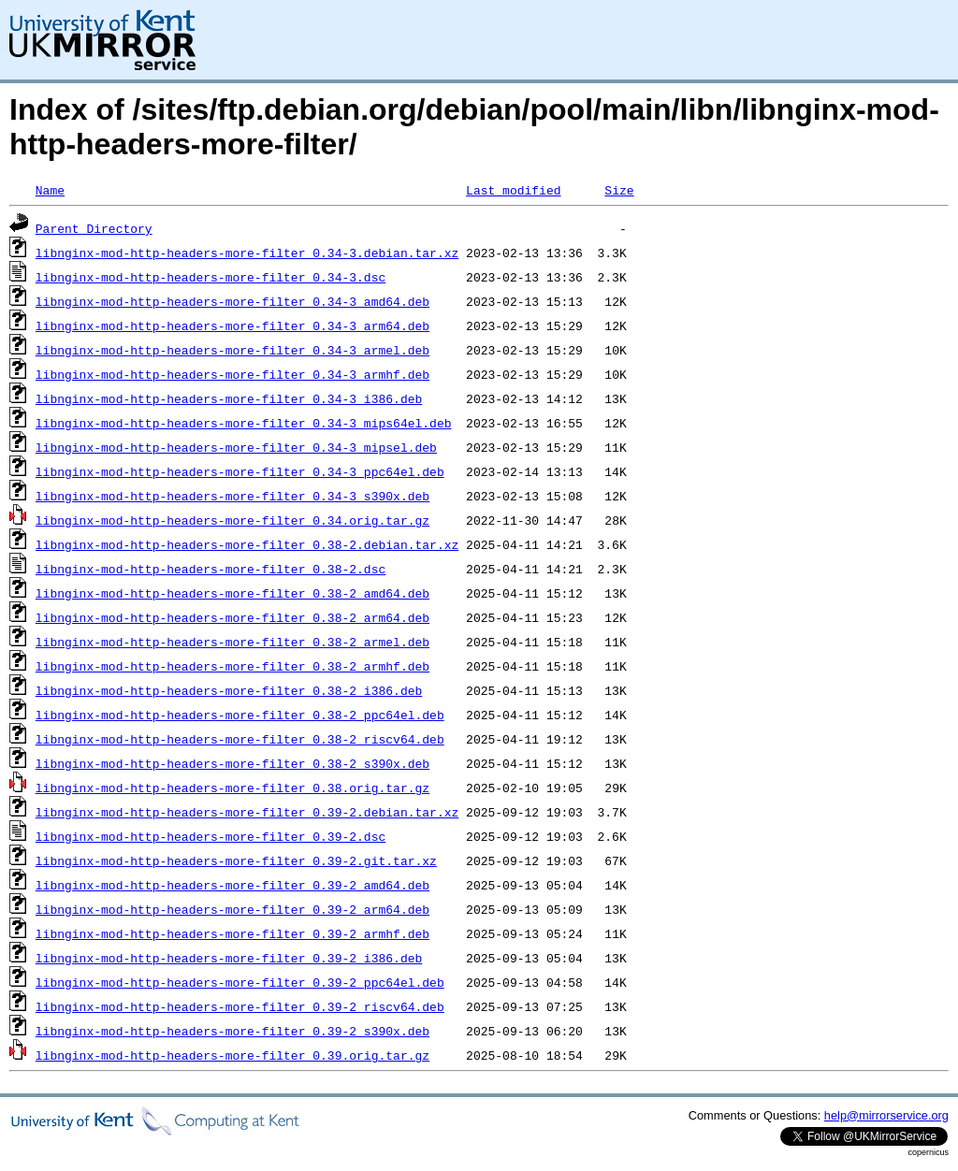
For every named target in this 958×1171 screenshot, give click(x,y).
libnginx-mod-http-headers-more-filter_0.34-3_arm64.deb (232, 325)
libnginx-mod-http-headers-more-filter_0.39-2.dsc (210, 836)
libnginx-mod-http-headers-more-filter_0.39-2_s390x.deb (232, 1030)
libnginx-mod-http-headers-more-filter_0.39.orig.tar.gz (232, 1055)
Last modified (513, 189)
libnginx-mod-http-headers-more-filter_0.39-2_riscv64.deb (240, 1006)
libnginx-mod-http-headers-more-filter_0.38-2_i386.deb (229, 690)
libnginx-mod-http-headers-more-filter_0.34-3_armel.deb (232, 349)
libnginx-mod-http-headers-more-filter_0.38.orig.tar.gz (232, 787)
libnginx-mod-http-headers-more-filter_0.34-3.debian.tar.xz (247, 252)
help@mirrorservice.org (886, 1115)
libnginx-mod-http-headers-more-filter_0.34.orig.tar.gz (232, 520)
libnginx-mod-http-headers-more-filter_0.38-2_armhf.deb (232, 666)
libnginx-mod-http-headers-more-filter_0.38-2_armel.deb (232, 641)
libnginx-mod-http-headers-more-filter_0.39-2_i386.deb (229, 957)
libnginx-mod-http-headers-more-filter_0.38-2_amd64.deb (232, 593)
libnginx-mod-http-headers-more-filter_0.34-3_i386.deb (229, 398)
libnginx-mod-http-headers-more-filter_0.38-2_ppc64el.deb (240, 714)
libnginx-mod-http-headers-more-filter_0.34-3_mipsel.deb (236, 447)
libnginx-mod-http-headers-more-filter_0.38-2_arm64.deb (232, 617)
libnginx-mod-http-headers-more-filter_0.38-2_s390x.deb (232, 763)
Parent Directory (94, 228)
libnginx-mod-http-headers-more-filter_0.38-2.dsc (210, 568)
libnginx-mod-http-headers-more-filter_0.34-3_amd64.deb (232, 301)
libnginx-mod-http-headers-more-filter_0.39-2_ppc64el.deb (240, 982)
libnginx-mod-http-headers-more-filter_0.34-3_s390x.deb (232, 495)
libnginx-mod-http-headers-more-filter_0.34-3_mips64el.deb (244, 422)
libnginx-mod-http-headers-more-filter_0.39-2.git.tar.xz (236, 860)
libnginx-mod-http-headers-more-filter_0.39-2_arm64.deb (232, 909)
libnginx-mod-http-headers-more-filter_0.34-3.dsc (210, 276)
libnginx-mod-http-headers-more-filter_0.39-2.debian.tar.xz (247, 811)
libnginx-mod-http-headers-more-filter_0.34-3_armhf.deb (232, 374)
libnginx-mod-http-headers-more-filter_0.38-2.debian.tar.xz (247, 544)
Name (50, 189)
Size (618, 189)
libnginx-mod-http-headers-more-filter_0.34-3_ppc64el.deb (240, 471)
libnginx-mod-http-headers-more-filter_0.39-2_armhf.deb (232, 933)
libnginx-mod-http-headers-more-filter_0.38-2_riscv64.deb (240, 738)
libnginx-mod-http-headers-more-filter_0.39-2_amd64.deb (232, 884)
